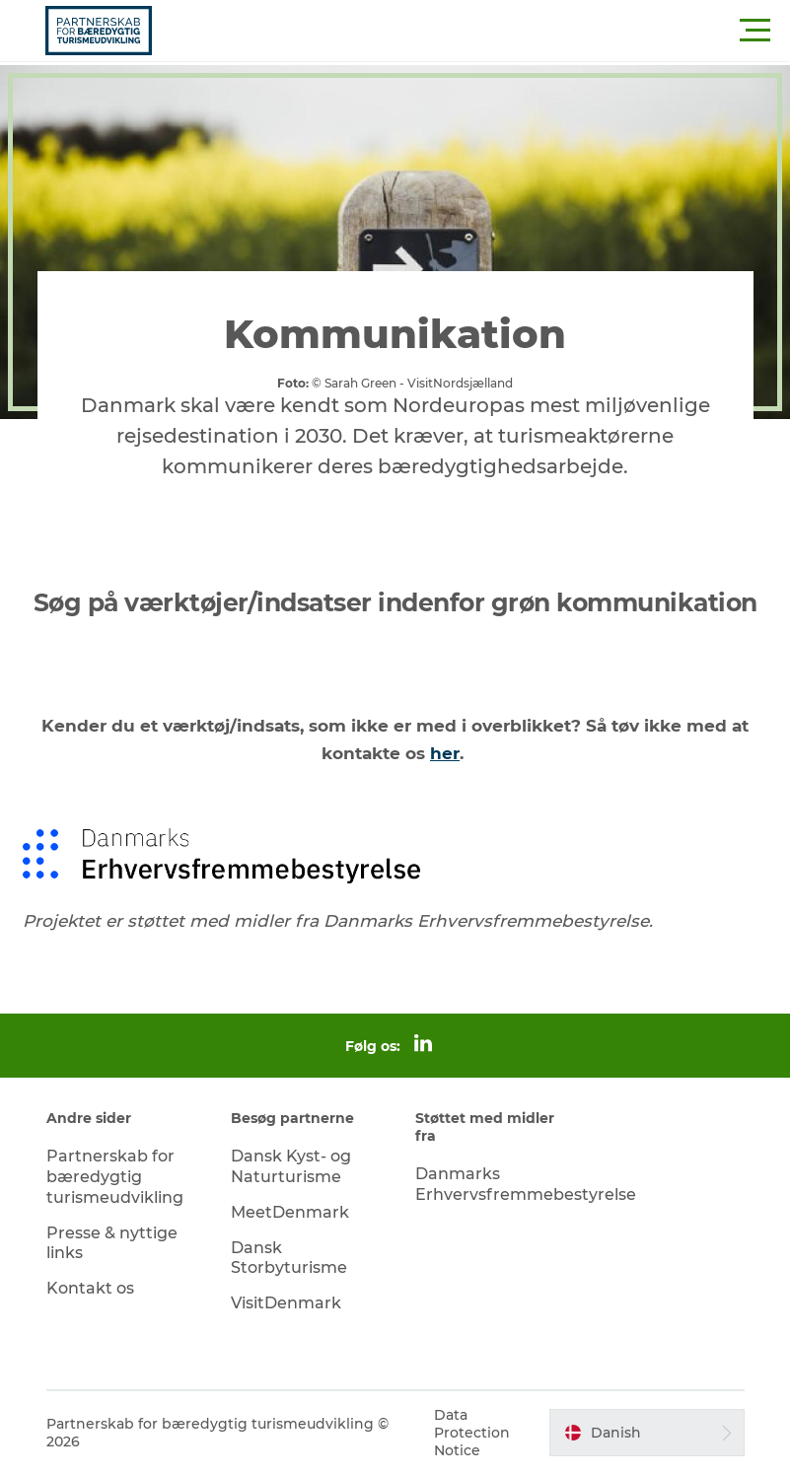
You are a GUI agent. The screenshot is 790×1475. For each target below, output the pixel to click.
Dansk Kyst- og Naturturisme (291, 1166)
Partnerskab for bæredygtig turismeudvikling (114, 1177)
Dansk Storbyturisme (289, 1258)
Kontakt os (90, 1288)
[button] (483, 30)
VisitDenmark (286, 1303)
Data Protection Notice (472, 1432)
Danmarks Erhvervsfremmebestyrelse (525, 1184)
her (445, 753)
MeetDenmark (290, 1212)
